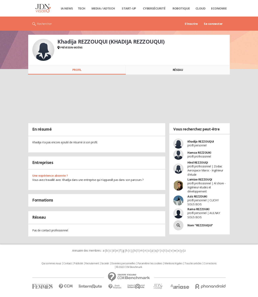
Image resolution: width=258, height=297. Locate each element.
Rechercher (44, 24)
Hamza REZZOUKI (199, 152)
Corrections (210, 263)
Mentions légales (173, 263)
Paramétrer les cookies (150, 263)
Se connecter (213, 24)
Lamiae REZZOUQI (199, 179)
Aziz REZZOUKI (197, 196)
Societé (105, 263)
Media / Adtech (103, 8)
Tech (81, 8)
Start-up (129, 8)
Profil (76, 70)
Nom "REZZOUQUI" (200, 225)
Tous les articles (193, 263)
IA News (67, 8)
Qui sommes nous (51, 263)
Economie (219, 8)
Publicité (78, 263)
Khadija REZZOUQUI (200, 141)
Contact (67, 263)
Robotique (181, 8)
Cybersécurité (154, 8)
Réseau (178, 70)
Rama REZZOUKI (198, 209)
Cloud (201, 8)
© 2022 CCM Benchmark (129, 267)
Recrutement (92, 263)
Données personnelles (123, 263)
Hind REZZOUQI (197, 162)
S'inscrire (191, 24)
